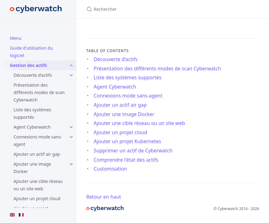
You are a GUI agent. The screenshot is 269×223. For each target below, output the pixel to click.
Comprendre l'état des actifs (126, 159)
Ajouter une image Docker (32, 167)
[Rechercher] (159, 9)
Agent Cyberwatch (32, 127)
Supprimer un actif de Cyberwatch (133, 150)
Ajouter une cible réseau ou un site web (38, 185)
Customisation (110, 168)
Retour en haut (103, 196)
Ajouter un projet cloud (37, 198)
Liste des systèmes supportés (32, 113)
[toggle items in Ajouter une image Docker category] (71, 164)
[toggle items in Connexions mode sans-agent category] (71, 137)
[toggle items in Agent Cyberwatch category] (71, 127)
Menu (16, 38)
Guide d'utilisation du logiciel (31, 51)
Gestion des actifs (28, 65)
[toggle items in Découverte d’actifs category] (71, 75)
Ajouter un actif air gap (37, 154)
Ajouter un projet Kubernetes (127, 141)
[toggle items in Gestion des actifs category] (71, 65)
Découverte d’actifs (33, 75)
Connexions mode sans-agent (38, 140)
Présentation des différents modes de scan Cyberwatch (39, 92)
